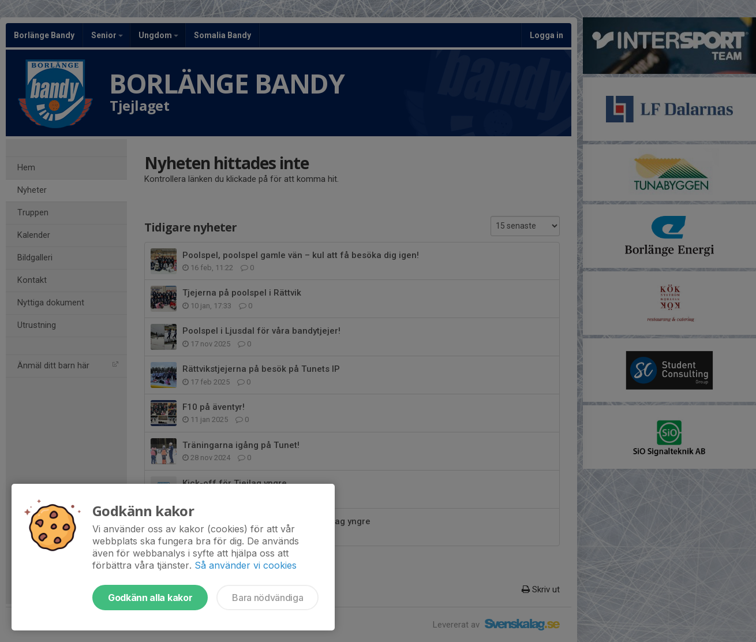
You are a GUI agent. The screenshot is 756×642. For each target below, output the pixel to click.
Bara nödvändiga (267, 597)
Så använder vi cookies (245, 565)
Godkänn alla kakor (150, 597)
